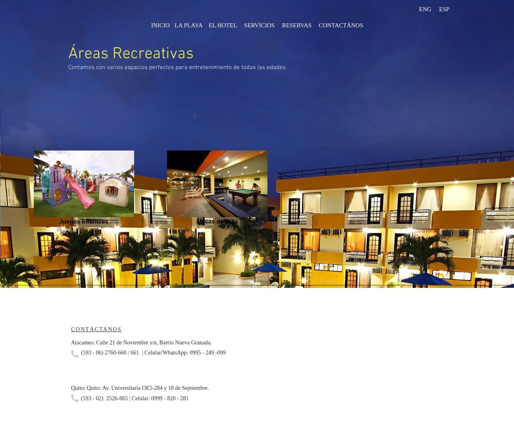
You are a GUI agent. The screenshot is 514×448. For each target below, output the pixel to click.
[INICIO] (160, 25)
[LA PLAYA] (189, 25)
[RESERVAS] (296, 25)
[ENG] (425, 9)
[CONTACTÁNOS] (340, 25)
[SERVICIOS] (259, 25)
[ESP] (444, 9)
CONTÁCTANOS (96, 329)
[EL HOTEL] (223, 25)
